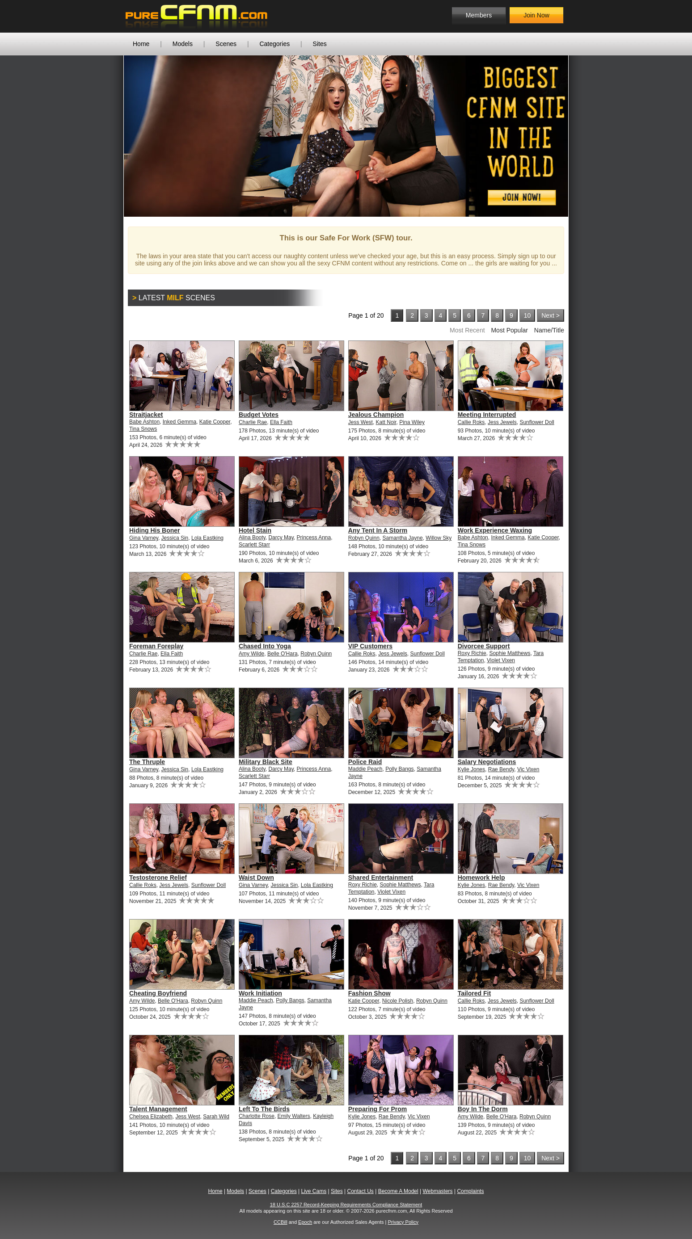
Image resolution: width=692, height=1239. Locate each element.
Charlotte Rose (256, 1116)
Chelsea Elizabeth (151, 1116)
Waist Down (256, 877)
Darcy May (280, 537)
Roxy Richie (472, 653)
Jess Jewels (502, 422)
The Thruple (147, 761)
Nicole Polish (397, 1001)
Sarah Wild (216, 1116)
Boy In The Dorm (483, 1109)
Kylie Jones (471, 769)
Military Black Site (265, 761)
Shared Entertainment (380, 877)
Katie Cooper (214, 422)
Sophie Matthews (509, 653)
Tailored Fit (474, 993)
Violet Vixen (501, 660)
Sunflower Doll (536, 422)
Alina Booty (252, 537)
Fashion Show (369, 993)
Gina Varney (143, 538)
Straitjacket (146, 414)
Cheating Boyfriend (158, 993)
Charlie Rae (253, 422)
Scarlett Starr (254, 545)
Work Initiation (260, 993)
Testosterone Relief (158, 877)
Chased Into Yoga (265, 646)
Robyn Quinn (364, 538)
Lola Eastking (207, 538)
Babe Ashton (144, 422)
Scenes (225, 43)
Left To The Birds (264, 1109)
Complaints (470, 1191)
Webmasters (437, 1191)
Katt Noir (386, 422)
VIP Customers (370, 646)
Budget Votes (258, 414)
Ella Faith (281, 422)
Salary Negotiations (487, 761)
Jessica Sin (175, 538)
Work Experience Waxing (495, 530)
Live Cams (314, 1191)
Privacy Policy (403, 1222)
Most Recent (467, 330)
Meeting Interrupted (487, 414)
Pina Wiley (412, 422)
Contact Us (360, 1191)
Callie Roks (471, 422)
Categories (274, 43)
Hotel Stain (255, 530)
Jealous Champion (376, 414)
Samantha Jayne (403, 538)
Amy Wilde (251, 654)
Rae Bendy (501, 769)
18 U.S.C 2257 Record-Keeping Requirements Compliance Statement (346, 1204)
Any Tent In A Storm (377, 530)
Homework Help (481, 877)
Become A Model (398, 1191)
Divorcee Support (484, 646)
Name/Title (549, 330)
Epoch (305, 1222)
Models (183, 43)
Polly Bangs (399, 769)
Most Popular (509, 330)
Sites (320, 43)
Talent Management (158, 1109)
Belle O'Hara (282, 654)
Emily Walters (294, 1116)
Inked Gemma (179, 422)
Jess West (360, 422)
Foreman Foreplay (156, 646)
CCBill (280, 1222)
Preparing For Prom (377, 1109)
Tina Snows (143, 429)
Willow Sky (438, 538)
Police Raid (365, 761)
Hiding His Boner (154, 530)
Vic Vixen (528, 769)
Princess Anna (314, 537)
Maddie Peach (365, 769)
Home (141, 43)
